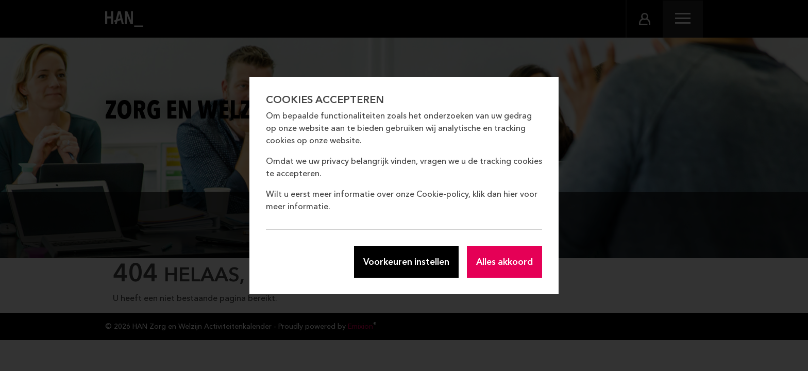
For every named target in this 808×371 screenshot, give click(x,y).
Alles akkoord (504, 261)
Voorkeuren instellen (406, 261)
